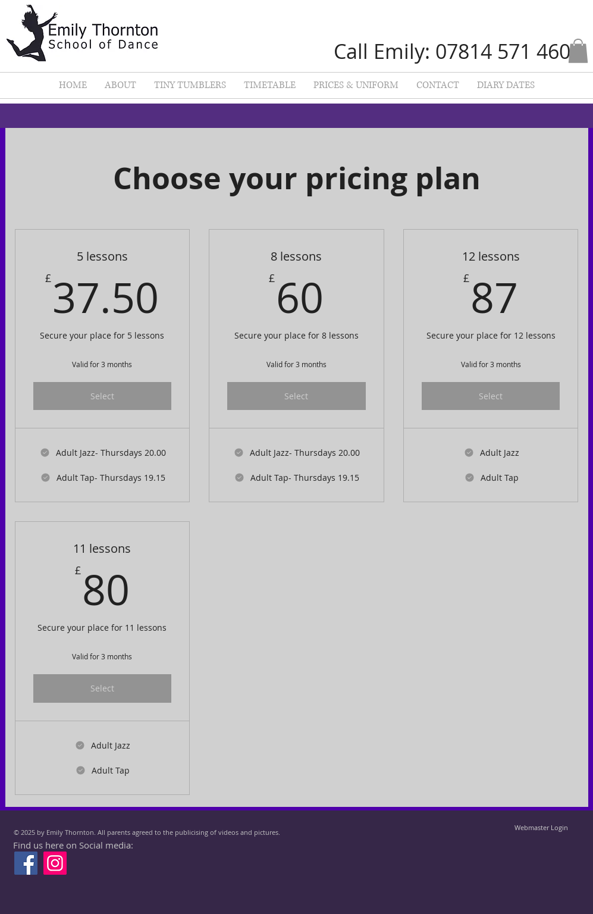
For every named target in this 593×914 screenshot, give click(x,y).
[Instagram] (55, 863)
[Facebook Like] (377, 840)
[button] (578, 51)
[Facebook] (25, 863)
